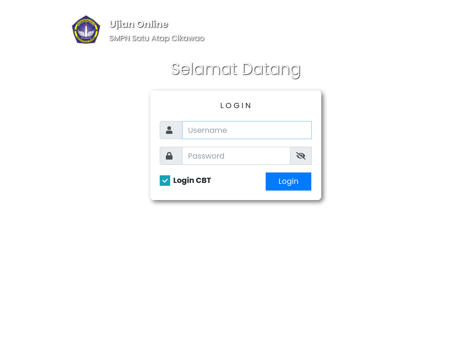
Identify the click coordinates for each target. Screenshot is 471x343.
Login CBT (192, 180)
